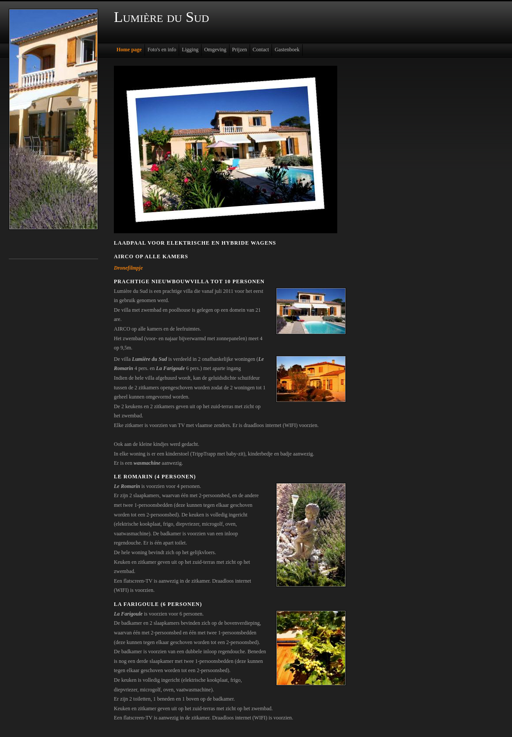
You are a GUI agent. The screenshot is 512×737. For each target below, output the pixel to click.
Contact (261, 49)
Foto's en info (162, 49)
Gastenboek (287, 49)
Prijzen (239, 49)
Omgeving (215, 49)
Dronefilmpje (128, 268)
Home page (129, 49)
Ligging (190, 49)
